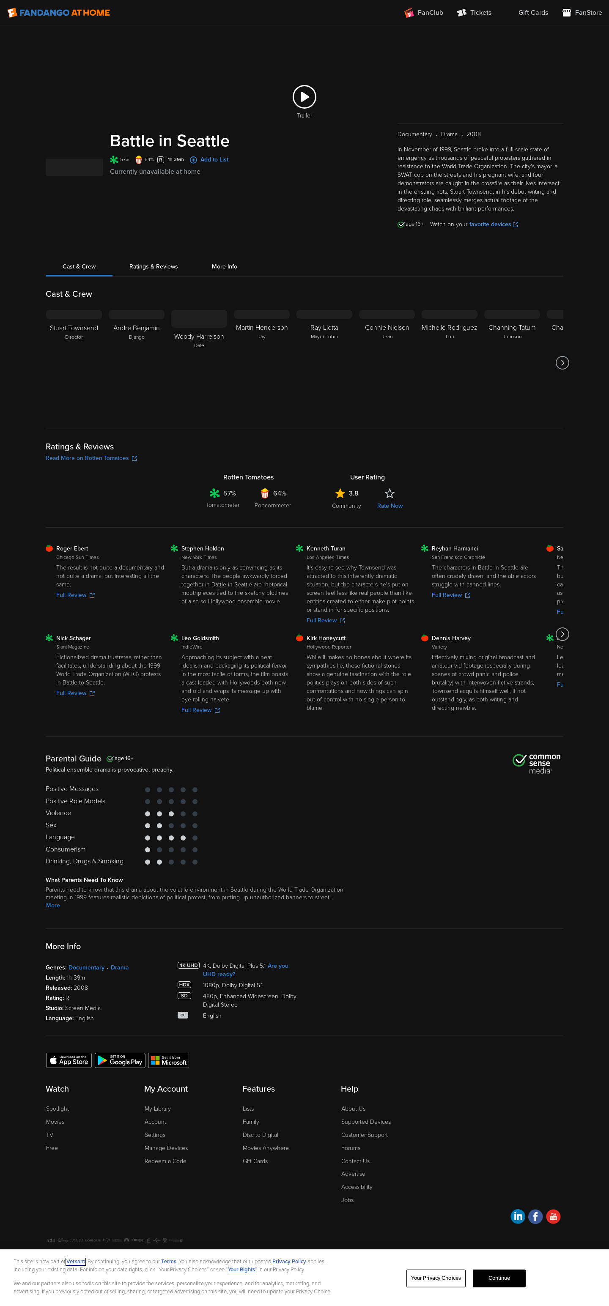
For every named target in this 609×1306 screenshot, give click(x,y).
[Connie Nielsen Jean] (387, 362)
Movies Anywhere (266, 1148)
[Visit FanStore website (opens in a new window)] (582, 12)
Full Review (75, 595)
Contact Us (355, 1161)
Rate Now (390, 505)
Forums (350, 1148)
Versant (75, 1261)
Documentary (86, 967)
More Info (224, 266)
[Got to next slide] (562, 362)
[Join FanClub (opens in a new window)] (424, 12)
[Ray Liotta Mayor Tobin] (324, 362)
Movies (55, 1121)
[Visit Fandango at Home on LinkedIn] (518, 1218)
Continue (499, 1278)
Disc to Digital (260, 1135)
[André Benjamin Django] (136, 362)
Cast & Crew (79, 266)
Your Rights (241, 1269)
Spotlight (57, 1108)
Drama (120, 967)
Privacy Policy (289, 1261)
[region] (304, 1277)
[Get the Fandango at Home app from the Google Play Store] (120, 1060)
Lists (248, 1108)
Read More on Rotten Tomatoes (91, 458)
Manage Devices (166, 1148)
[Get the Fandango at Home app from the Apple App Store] (69, 1060)
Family (251, 1121)
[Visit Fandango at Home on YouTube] (553, 1218)
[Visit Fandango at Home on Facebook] (535, 1218)
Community (346, 505)
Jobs (347, 1200)
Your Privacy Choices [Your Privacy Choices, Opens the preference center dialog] (436, 1278)
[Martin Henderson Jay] (261, 362)
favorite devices (493, 224)
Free (52, 1148)
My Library (158, 1108)
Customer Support (364, 1135)
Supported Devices (366, 1121)
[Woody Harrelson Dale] (199, 362)
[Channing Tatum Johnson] (512, 362)
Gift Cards (255, 1161)
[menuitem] (527, 12)
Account (155, 1121)
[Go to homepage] (58, 12)
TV (49, 1135)
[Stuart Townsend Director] (74, 362)
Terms (168, 1261)
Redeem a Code (166, 1161)
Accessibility (357, 1187)
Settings (155, 1135)
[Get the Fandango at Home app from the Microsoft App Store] (168, 1060)
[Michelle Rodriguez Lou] (449, 362)
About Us (353, 1108)
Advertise (353, 1173)
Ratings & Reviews (153, 266)
